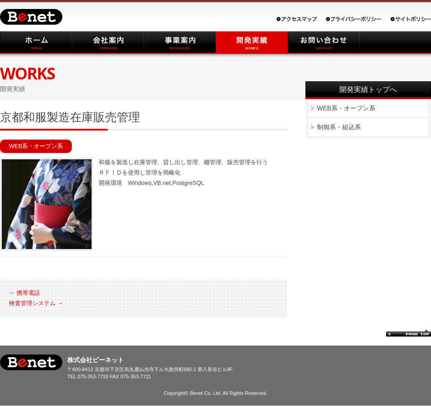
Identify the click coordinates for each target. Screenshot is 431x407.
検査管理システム (36, 303)
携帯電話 (24, 292)
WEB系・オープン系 (36, 146)
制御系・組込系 (339, 127)
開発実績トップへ (368, 89)
